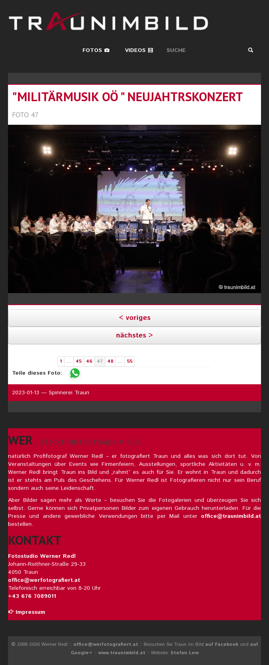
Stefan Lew (185, 652)
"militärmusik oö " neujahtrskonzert (127, 96)
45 (79, 361)
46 (89, 361)
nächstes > (134, 335)
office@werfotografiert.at (44, 580)
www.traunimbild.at (121, 652)
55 (129, 361)
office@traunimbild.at (231, 516)
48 (110, 361)
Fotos (96, 50)
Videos (139, 50)
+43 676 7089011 (32, 596)
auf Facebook (222, 644)
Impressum (26, 612)
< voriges (135, 318)
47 (100, 361)
